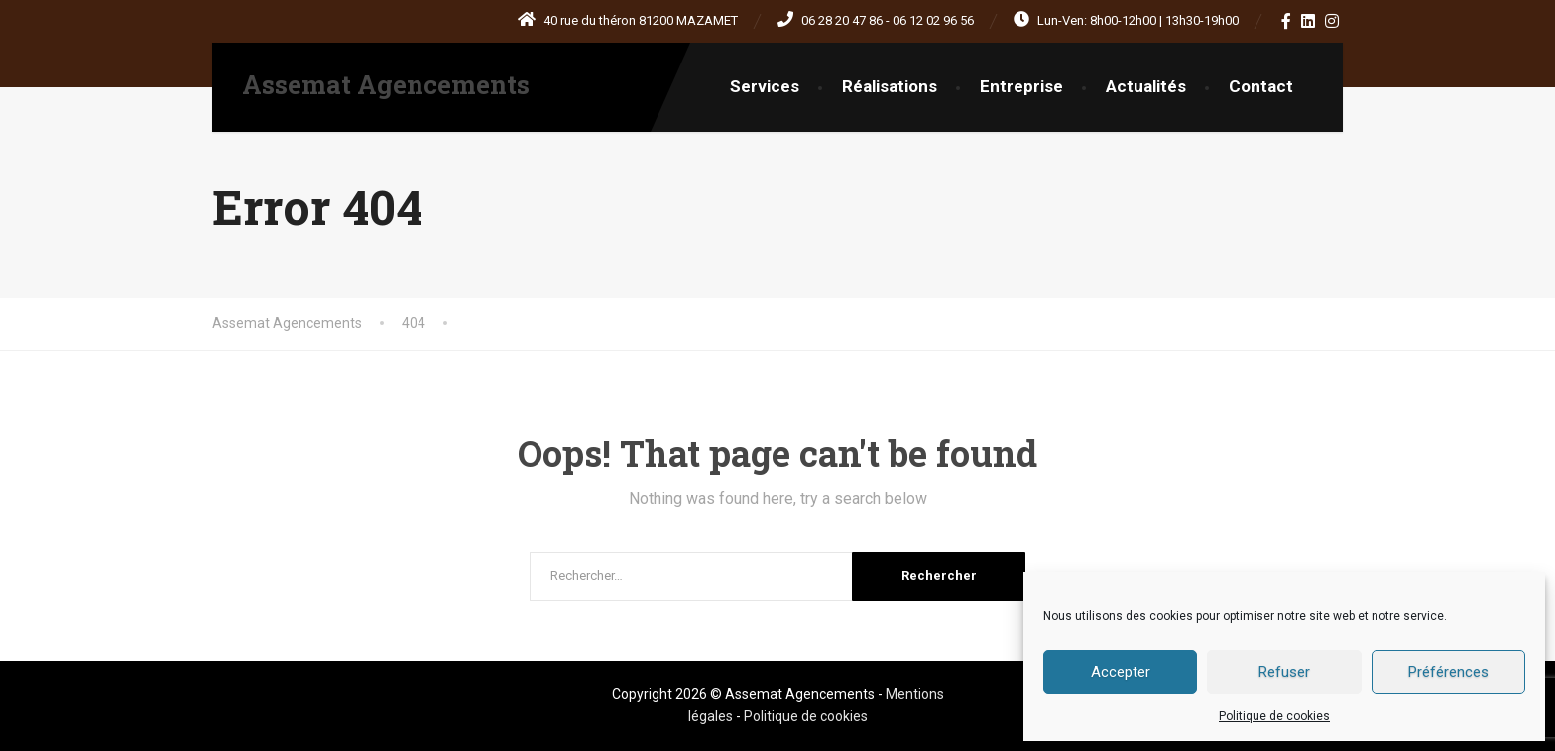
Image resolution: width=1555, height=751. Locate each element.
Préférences (1448, 672)
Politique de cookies (1274, 716)
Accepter (1120, 672)
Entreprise (1021, 86)
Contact (1261, 86)
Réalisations (889, 86)
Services (764, 86)
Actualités (1146, 86)
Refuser (1284, 672)
